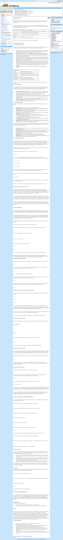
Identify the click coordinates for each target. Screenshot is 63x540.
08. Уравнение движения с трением (27, 536)
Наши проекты (3, 44)
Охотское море (53, 38)
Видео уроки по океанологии (5, 33)
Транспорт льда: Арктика (55, 47)
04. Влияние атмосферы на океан (17, 536)
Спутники (2, 31)
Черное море (53, 39)
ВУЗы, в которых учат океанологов (6, 43)
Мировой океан (53, 34)
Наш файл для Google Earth (55, 33)
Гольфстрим (53, 35)
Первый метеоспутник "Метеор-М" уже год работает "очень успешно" (23, 13)
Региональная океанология (5, 30)
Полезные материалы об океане (6, 32)
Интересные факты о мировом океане (6, 41)
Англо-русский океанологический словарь (54, 2)
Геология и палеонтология (5, 28)
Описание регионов (4, 40)
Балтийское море (54, 36)
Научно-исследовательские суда (5, 39)
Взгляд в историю (3, 42)
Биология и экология (4, 27)
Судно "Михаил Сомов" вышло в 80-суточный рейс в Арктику (22, 15)
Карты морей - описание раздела (56, 32)
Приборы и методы (4, 51)
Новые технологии (3, 29)
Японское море (53, 40)
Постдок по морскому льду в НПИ (19, 9)
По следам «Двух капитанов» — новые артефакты (21, 12)
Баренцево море (53, 37)
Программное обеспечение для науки (6, 38)
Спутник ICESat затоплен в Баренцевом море (20, 14)
